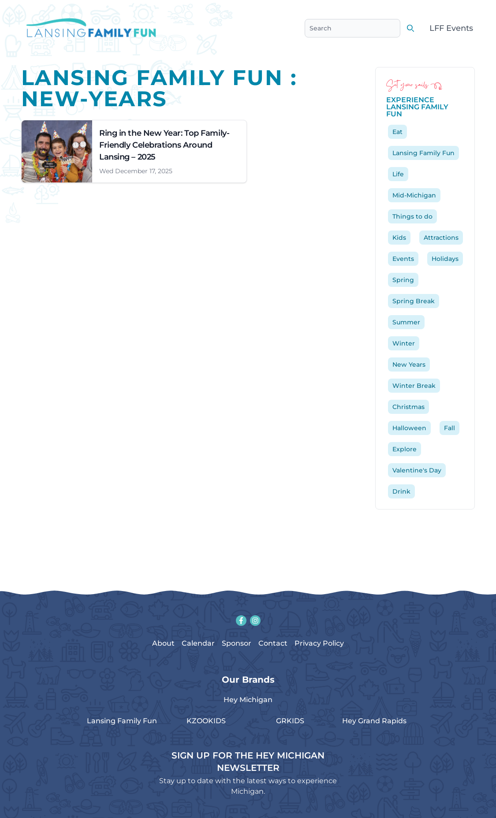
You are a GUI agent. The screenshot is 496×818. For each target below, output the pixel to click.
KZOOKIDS (206, 721)
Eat (397, 132)
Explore (404, 449)
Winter (403, 343)
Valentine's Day (416, 470)
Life (398, 174)
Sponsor (236, 643)
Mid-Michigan (414, 195)
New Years (408, 364)
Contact (272, 643)
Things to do (412, 216)
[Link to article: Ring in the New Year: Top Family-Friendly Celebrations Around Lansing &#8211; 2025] (134, 151)
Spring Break (413, 301)
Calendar (198, 643)
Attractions (441, 238)
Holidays (445, 259)
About (163, 643)
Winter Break (414, 386)
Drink (401, 491)
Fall (449, 428)
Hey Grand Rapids (374, 721)
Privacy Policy (319, 643)
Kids (399, 238)
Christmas (408, 407)
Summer (406, 322)
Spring (403, 280)
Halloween (409, 428)
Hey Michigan (248, 699)
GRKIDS (290, 721)
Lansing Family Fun (423, 153)
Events (403, 259)
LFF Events (451, 28)
